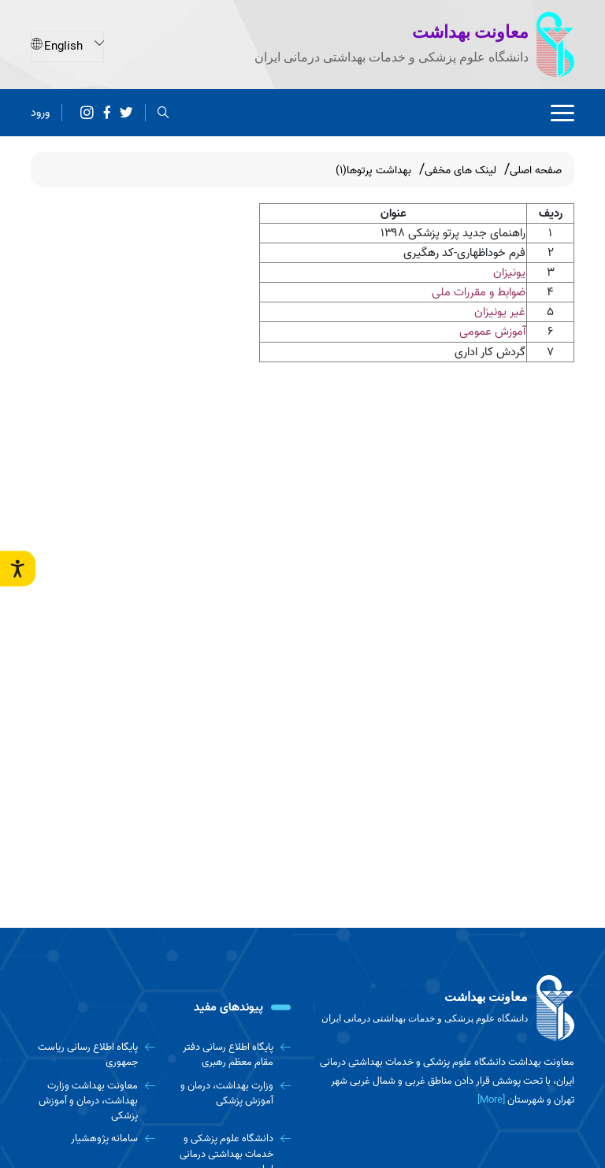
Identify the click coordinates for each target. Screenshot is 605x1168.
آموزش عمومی (492, 331)
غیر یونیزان (499, 311)
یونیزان (509, 272)
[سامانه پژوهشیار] (93, 1138)
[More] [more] (491, 1100)
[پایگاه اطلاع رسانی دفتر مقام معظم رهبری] (229, 1055)
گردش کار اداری (490, 352)
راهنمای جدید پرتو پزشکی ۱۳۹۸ (452, 233)
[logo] (444, 1008)
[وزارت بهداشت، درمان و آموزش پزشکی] (229, 1093)
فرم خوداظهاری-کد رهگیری (464, 252)
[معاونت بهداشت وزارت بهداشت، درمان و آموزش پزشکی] (93, 1101)
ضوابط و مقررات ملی (478, 292)
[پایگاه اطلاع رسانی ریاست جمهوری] (93, 1055)
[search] (163, 112)
